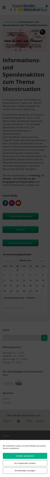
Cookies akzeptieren (25, 456)
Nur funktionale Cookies (25, 463)
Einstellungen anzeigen (25, 470)
